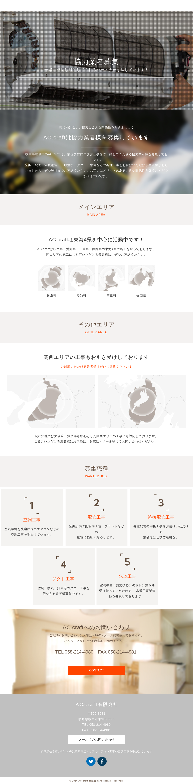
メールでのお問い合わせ (96, 739)
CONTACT (96, 670)
